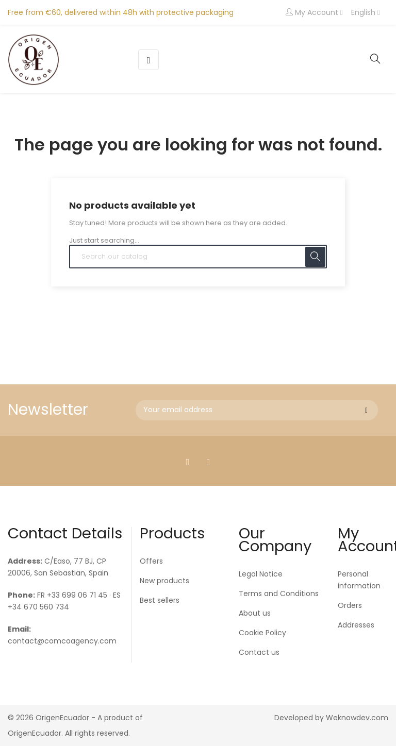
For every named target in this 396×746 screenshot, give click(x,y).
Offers (151, 561)
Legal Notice (261, 574)
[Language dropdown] (365, 13)
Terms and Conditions (279, 593)
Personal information (359, 580)
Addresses (356, 625)
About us (255, 613)
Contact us (259, 652)
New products (164, 580)
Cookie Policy (262, 633)
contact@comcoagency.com (62, 641)
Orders (350, 605)
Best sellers (159, 600)
